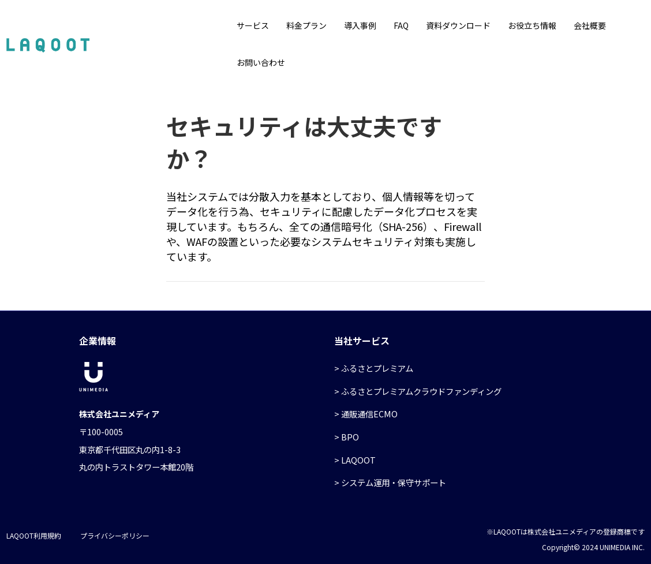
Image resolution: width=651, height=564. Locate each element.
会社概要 (590, 25)
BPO (350, 437)
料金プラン (306, 25)
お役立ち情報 (532, 25)
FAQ (401, 25)
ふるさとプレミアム (377, 368)
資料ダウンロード (458, 25)
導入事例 (360, 25)
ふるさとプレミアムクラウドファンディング (421, 391)
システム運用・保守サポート (393, 482)
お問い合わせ (261, 62)
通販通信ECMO (369, 414)
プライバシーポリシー (114, 535)
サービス (253, 25)
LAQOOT (358, 460)
